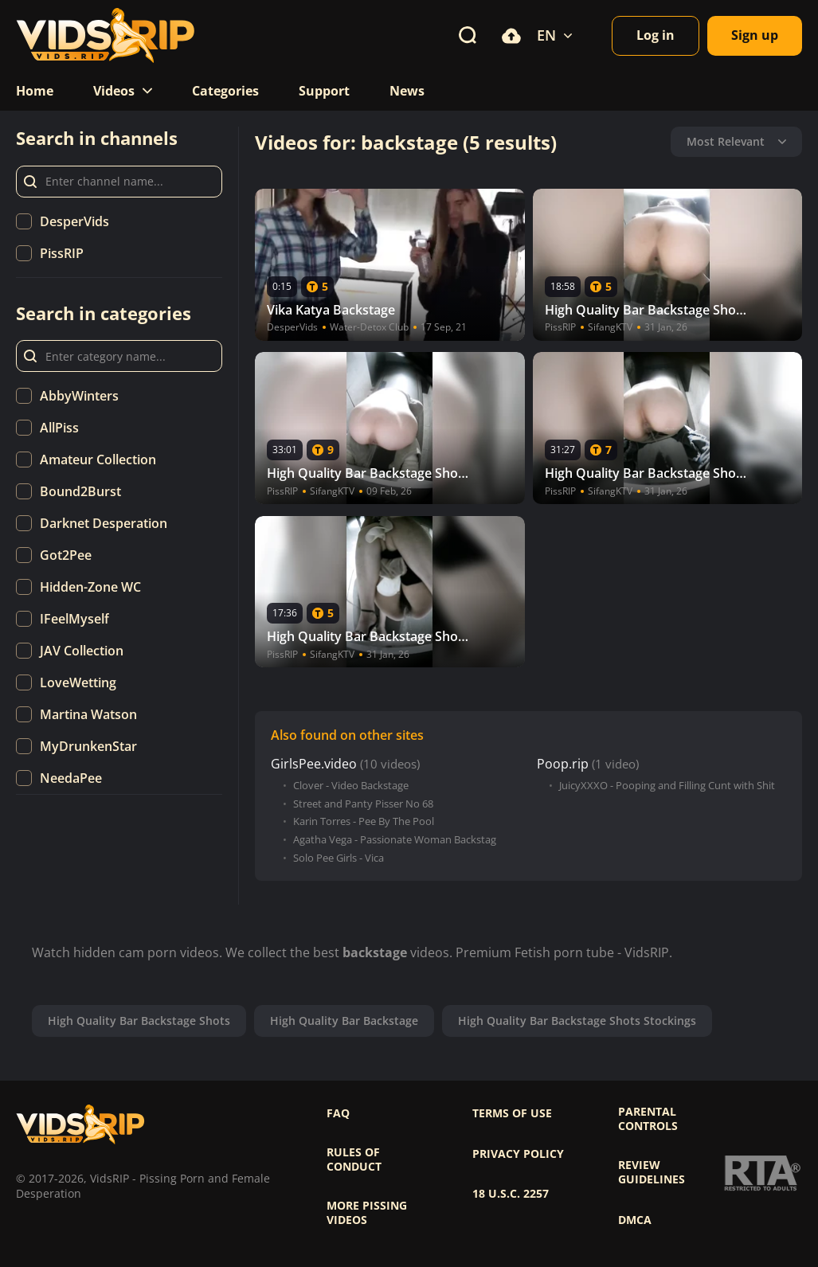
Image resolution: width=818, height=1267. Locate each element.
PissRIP (62, 253)
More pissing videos (367, 1213)
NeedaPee (71, 778)
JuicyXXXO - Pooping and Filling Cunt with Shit (667, 785)
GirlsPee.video (314, 764)
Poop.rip (563, 764)
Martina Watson (88, 714)
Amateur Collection (98, 459)
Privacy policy (518, 1154)
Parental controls (648, 1119)
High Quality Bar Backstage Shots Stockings (577, 1020)
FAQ (338, 1113)
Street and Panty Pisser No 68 (363, 804)
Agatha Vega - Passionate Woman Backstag (394, 840)
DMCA (635, 1220)
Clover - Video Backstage (351, 785)
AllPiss (59, 428)
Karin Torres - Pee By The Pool (363, 821)
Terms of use (512, 1113)
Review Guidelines (651, 1172)
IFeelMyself (74, 619)
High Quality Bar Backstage (344, 1020)
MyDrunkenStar (88, 746)
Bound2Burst (80, 491)
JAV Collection (81, 651)
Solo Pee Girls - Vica (338, 858)
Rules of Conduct (354, 1159)
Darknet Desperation (103, 523)
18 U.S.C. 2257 (510, 1194)
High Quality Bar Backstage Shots (139, 1020)
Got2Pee (66, 555)
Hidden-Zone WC (90, 587)
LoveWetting (78, 682)
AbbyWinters (79, 396)
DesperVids (74, 221)
